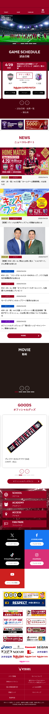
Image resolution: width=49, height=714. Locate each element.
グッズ (7, 321)
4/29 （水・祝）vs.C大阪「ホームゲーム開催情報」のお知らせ (23, 183)
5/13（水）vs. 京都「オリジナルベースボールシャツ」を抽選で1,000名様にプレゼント (24, 289)
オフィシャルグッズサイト (23, 481)
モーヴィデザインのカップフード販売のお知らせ (20, 300)
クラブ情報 (12, 676)
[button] (14, 43)
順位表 (26, 112)
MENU (43, 12)
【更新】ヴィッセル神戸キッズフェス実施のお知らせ (21, 223)
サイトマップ (36, 692)
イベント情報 (38, 93)
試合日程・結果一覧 (25, 109)
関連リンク (12, 692)
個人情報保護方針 (12, 687)
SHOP (18, 12)
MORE (23, 336)
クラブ (15, 177)
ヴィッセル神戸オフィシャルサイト (24, 3)
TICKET (6, 12)
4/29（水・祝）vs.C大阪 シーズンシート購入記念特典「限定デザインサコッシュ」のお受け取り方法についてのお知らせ (24, 313)
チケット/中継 (10, 93)
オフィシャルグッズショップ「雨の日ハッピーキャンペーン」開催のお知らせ (23, 327)
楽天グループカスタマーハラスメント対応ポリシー (37, 681)
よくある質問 (36, 687)
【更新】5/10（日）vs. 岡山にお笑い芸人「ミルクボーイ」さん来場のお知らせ (24, 262)
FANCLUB (30, 12)
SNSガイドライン (12, 682)
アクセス (24, 93)
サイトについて (37, 676)
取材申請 (12, 698)
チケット (8, 271)
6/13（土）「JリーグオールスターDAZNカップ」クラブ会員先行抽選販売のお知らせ (24, 276)
